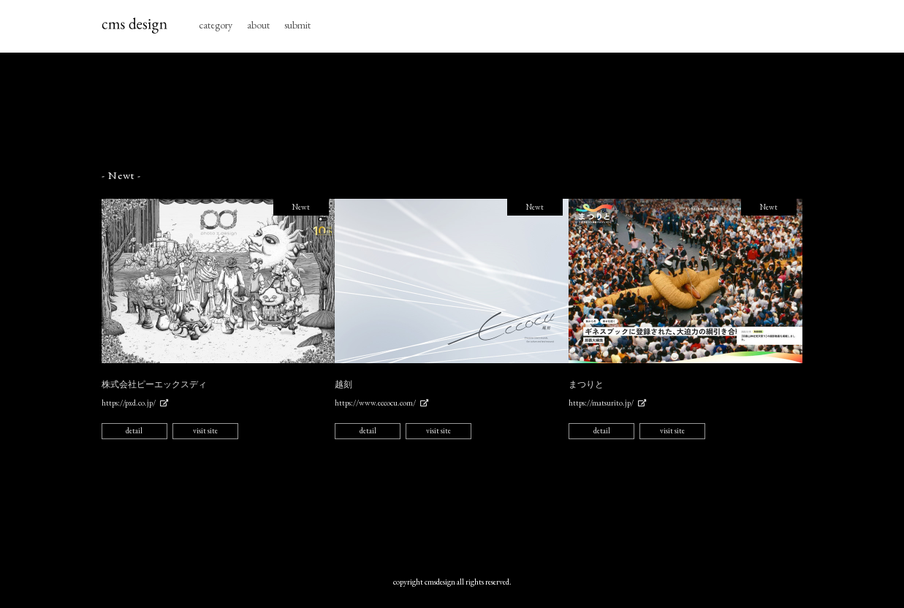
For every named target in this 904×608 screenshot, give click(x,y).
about (258, 24)
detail (134, 430)
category (215, 24)
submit (297, 24)
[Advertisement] (452, 111)
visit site (205, 430)
